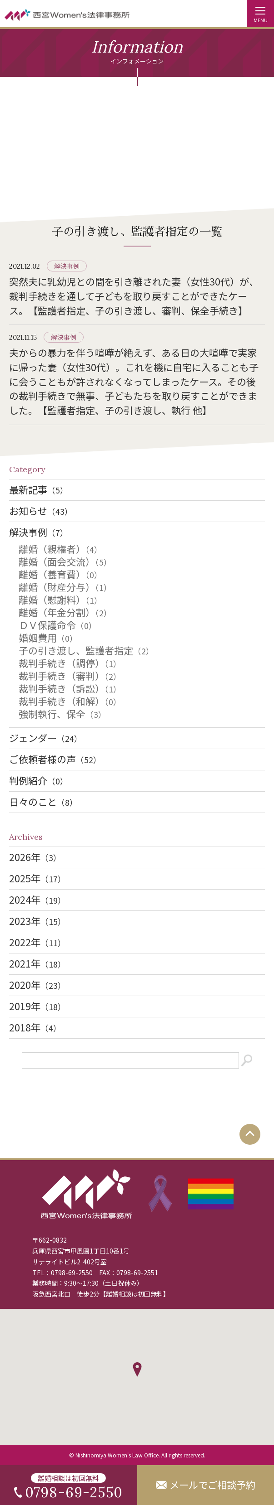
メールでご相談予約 (212, 1484)
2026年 (35, 857)
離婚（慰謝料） (60, 599)
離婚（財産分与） (65, 587)
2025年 (37, 878)
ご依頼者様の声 (55, 759)
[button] (137, 1369)
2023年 (37, 921)
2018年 (35, 1027)
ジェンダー (45, 738)
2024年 (37, 899)
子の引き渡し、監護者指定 (86, 650)
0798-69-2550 (72, 1272)
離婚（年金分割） (65, 612)
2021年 (37, 963)
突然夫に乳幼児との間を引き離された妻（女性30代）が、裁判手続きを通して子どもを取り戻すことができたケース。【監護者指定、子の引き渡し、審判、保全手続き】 (134, 296)
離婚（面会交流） (65, 561)
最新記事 (38, 489)
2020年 (37, 985)
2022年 (37, 942)
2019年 (37, 1006)
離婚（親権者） (60, 549)
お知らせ (41, 511)
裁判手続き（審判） (70, 675)
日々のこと (43, 801)
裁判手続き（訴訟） (70, 688)
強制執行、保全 (62, 714)
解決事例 (67, 266)
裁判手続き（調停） (70, 663)
